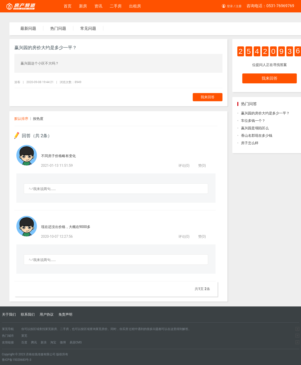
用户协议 (47, 314)
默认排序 (21, 119)
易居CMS (76, 342)
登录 (230, 6)
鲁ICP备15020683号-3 (16, 360)
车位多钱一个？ (253, 121)
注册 (239, 6)
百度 (24, 342)
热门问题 (58, 28)
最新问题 (28, 28)
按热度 (38, 119)
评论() (184, 165)
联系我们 (28, 314)
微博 (63, 342)
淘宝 (53, 342)
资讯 (98, 6)
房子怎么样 (249, 143)
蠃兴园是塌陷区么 (255, 128)
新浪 (44, 342)
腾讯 (34, 342)
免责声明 (65, 314)
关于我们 (9, 314)
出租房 (135, 6)
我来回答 (208, 97)
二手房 (116, 6)
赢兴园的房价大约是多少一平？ (265, 113)
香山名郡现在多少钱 (256, 135)
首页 (68, 6)
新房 (83, 6)
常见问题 (88, 28)
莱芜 (24, 335)
